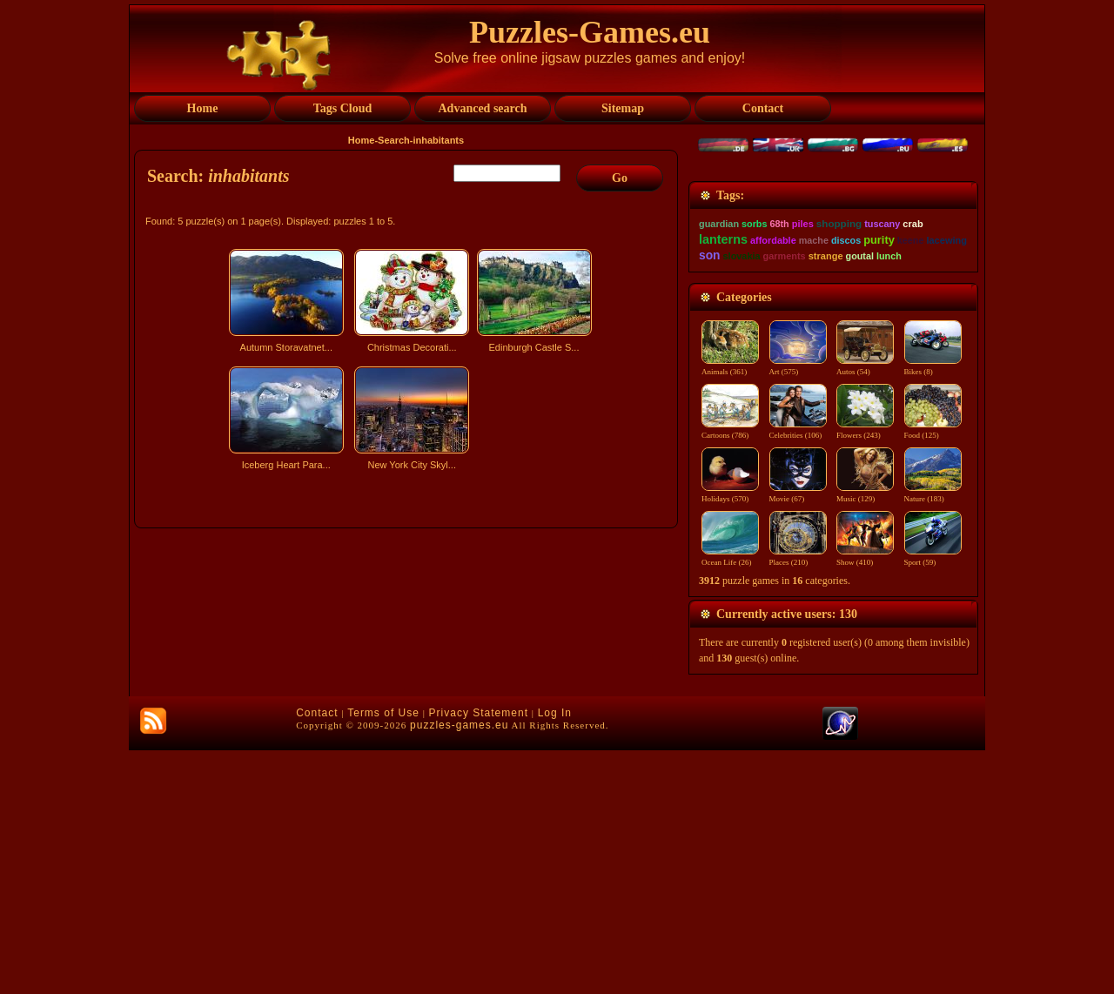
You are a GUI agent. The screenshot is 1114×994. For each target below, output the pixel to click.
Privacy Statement (478, 956)
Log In (555, 956)
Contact (317, 956)
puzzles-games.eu (459, 969)
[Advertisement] (408, 629)
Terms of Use (383, 956)
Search (394, 140)
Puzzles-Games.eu (589, 32)
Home (361, 140)
